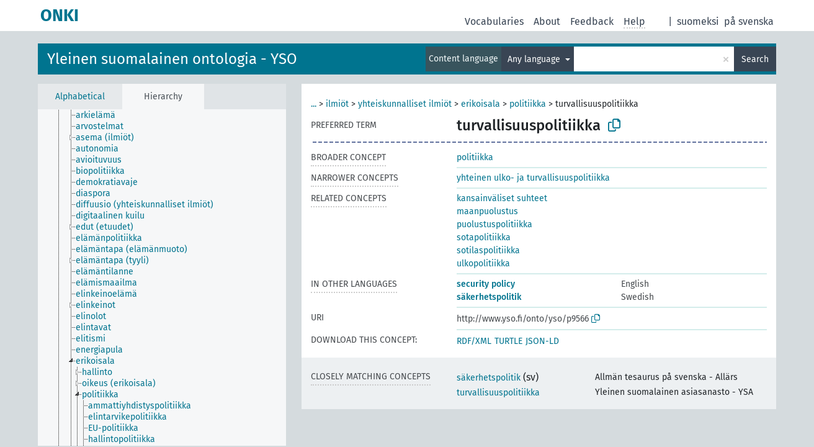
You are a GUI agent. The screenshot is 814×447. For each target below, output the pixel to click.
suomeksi (698, 21)
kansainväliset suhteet (502, 198)
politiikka (527, 104)
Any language (535, 59)
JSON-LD (542, 341)
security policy (486, 284)
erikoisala (480, 104)
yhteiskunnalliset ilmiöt (405, 104)
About (547, 21)
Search (755, 59)
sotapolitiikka (484, 237)
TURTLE (508, 341)
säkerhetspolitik (489, 297)
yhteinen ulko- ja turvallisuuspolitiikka (533, 178)
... (313, 104)
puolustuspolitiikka (494, 224)
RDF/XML (474, 341)
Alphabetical (80, 96)
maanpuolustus (487, 211)
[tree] (162, 277)
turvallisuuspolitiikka (498, 392)
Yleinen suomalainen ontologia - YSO (172, 59)
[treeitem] (101, 115)
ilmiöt (337, 104)
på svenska (749, 21)
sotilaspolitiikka (488, 250)
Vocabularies (494, 21)
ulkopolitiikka (483, 263)
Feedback (592, 21)
